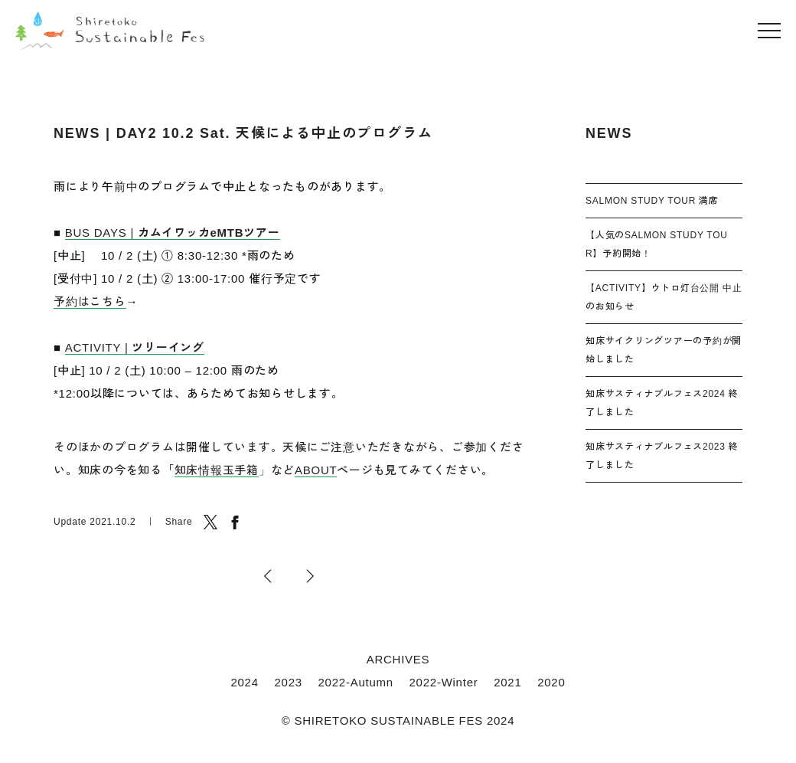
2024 (244, 682)
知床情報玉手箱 (217, 469)
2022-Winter (443, 682)
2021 (507, 682)
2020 (551, 682)
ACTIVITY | (134, 347)
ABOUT (316, 469)
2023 (288, 682)
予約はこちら (90, 301)
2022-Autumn (355, 682)
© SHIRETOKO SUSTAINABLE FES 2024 (398, 720)
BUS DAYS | (172, 232)
